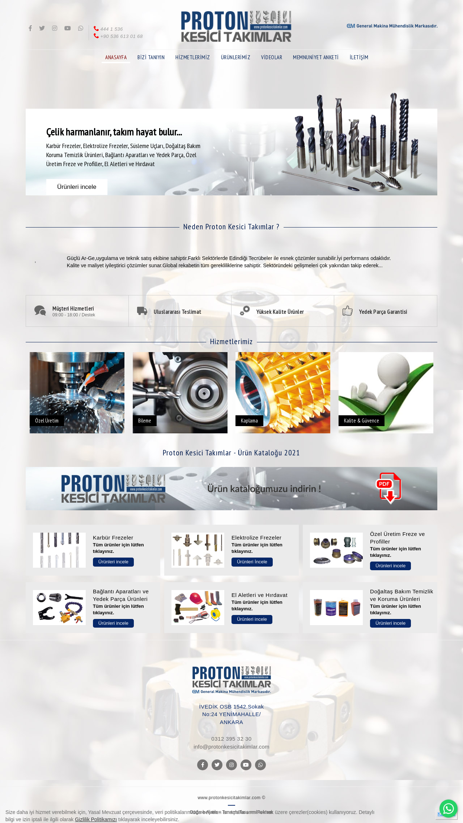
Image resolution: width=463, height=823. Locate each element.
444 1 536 (108, 29)
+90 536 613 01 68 (118, 36)
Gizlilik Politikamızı (96, 819)
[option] (231, 141)
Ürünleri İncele (252, 561)
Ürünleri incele (113, 561)
